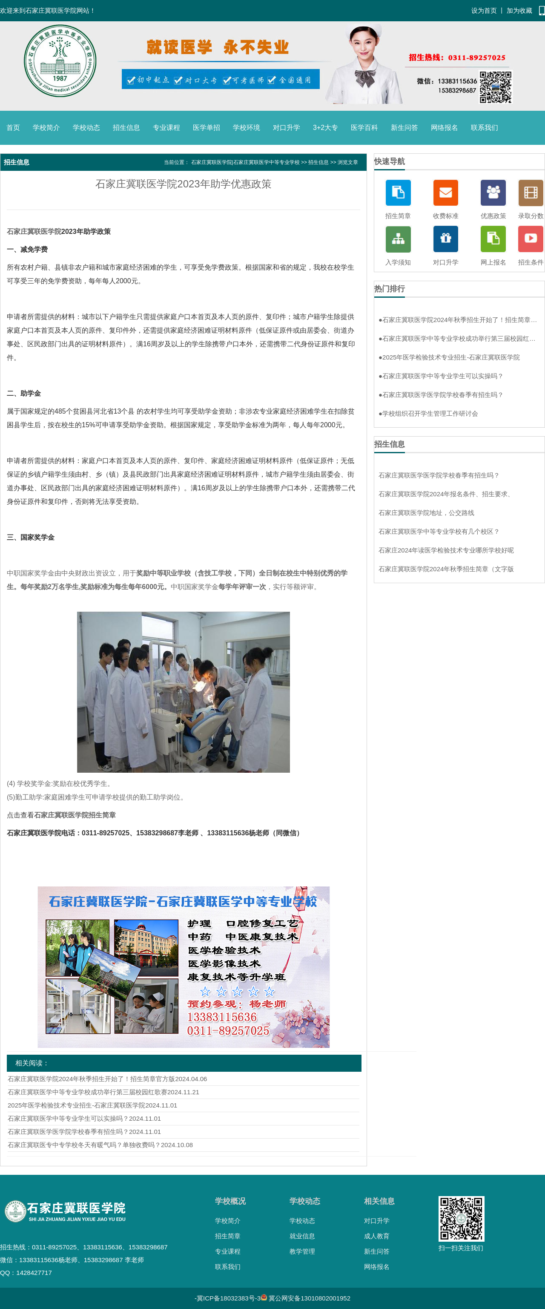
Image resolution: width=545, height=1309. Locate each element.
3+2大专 (325, 127)
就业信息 (302, 1236)
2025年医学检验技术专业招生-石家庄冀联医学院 (76, 1105)
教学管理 (302, 1251)
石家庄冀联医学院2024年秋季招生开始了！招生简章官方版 (91, 1078)
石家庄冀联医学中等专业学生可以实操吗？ (68, 1118)
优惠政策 (493, 215)
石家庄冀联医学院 (34, 231)
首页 (13, 127)
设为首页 (484, 10)
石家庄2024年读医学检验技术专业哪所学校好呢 (446, 550)
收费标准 (446, 215)
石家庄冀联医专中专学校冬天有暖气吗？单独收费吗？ (84, 1144)
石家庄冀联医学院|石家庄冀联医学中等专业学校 (245, 162)
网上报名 (493, 262)
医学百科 (364, 127)
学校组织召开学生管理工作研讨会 (428, 413)
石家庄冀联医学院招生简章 (75, 815)
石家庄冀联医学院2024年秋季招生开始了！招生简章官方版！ (459, 319)
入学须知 (398, 262)
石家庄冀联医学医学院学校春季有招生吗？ (68, 1131)
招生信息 (126, 127)
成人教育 (377, 1236)
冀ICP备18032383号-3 (229, 1298)
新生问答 (404, 127)
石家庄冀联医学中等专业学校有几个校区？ (439, 531)
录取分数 (531, 215)
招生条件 (531, 262)
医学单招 (206, 127)
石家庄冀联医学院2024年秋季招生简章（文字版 (446, 569)
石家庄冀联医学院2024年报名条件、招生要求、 (446, 494)
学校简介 (46, 127)
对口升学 (286, 127)
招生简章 (398, 215)
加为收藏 (519, 10)
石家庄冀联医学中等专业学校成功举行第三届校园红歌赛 (87, 1092)
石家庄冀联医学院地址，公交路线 (426, 512)
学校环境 (246, 127)
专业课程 (166, 127)
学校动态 (86, 127)
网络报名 (444, 127)
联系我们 (484, 127)
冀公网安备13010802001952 (309, 1298)
